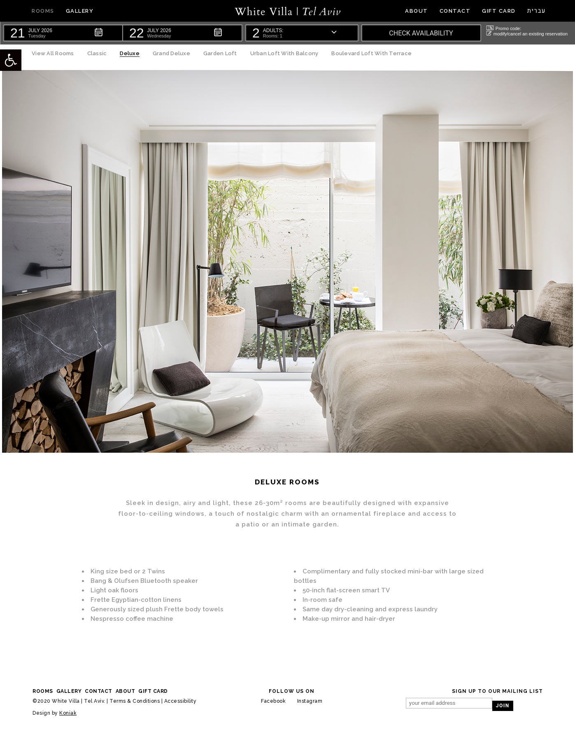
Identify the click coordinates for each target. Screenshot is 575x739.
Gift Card (153, 691)
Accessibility (180, 701)
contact (98, 691)
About (125, 691)
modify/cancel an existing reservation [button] (527, 33)
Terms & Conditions (134, 701)
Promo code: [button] (504, 28)
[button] (63, 33)
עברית (536, 10)
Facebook (273, 701)
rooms (43, 691)
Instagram (310, 701)
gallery (69, 691)
